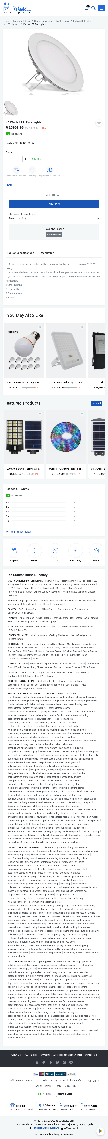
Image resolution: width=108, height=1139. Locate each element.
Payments (45, 1054)
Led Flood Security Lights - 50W (66, 382)
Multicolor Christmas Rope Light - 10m (66, 468)
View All (97, 403)
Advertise (47, 1106)
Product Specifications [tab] (20, 253)
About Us (16, 1054)
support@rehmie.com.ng (46, 1127)
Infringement (16, 1080)
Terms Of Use (33, 1080)
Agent (89, 1106)
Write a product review (18, 531)
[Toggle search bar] (93, 8)
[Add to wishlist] (40, 413)
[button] (101, 8)
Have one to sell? (54, 229)
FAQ (26, 1054)
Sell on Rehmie (43, 1085)
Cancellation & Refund (71, 1080)
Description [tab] (47, 253)
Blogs (34, 1054)
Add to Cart (54, 195)
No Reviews (16, 133)
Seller (68, 1106)
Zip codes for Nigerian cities (67, 1054)
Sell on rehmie (54, 234)
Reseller (58, 1085)
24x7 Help (70, 1085)
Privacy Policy (50, 1080)
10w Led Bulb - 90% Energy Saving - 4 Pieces (24, 382)
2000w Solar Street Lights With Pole (24, 468)
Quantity (11, 152)
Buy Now (54, 204)
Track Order (92, 1080)
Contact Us (91, 1054)
